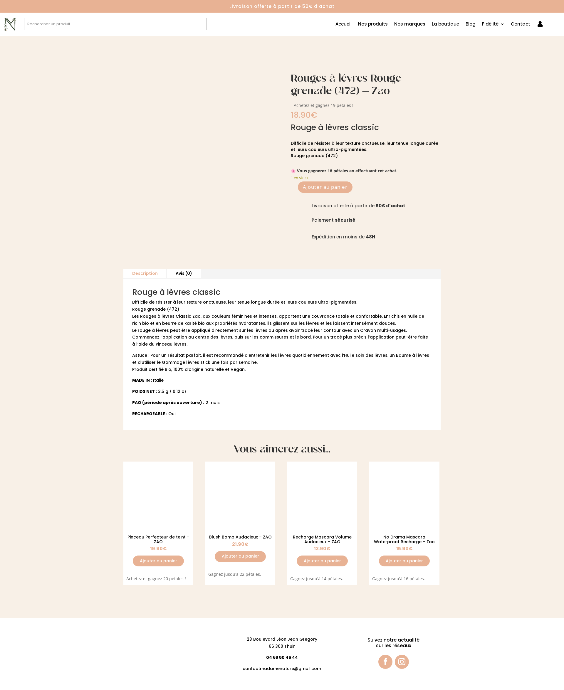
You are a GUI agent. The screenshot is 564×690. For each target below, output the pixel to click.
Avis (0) (184, 273)
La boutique (445, 24)
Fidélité (490, 24)
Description (145, 273)
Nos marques (409, 24)
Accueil (343, 24)
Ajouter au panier (325, 187)
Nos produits (373, 24)
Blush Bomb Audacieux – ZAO (240, 537)
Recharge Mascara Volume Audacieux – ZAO (322, 539)
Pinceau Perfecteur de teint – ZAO (158, 539)
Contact (520, 24)
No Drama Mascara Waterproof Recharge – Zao (404, 539)
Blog (471, 24)
